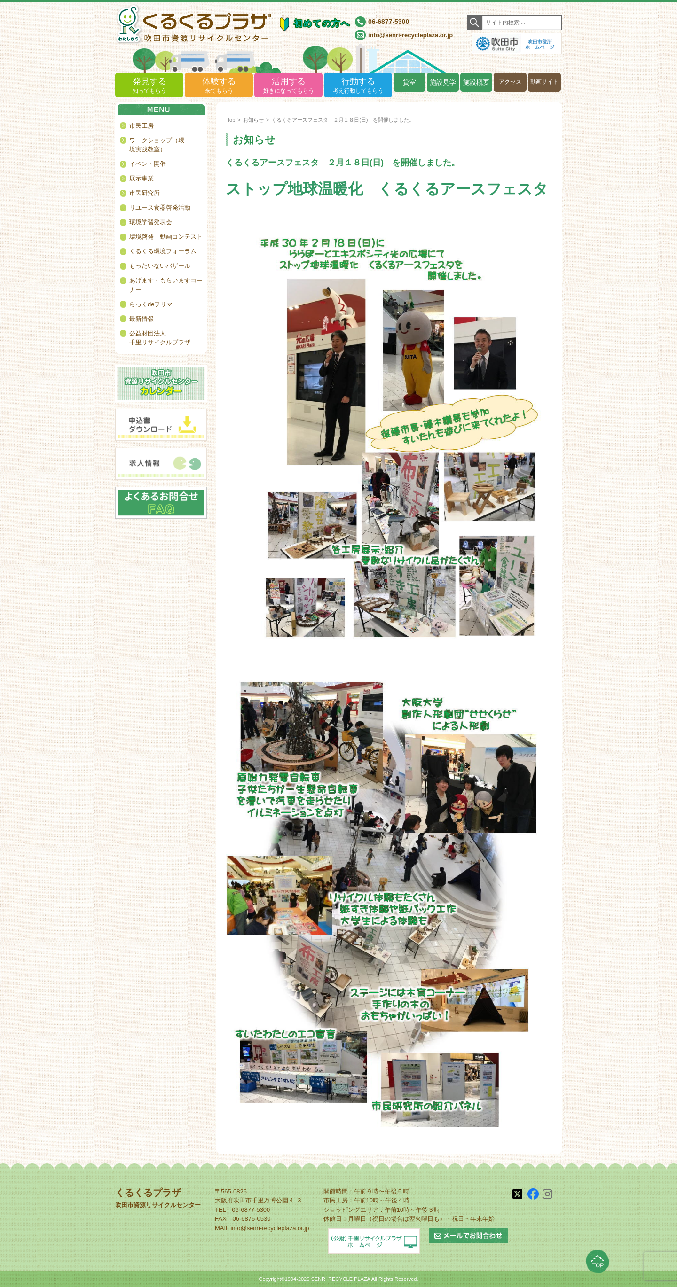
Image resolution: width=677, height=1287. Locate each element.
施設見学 (443, 82)
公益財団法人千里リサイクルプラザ (159, 338)
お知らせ (253, 120)
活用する (288, 86)
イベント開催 (147, 163)
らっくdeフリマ (151, 304)
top (231, 120)
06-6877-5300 (388, 21)
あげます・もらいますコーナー (166, 285)
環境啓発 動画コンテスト (166, 236)
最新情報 (141, 318)
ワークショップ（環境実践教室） (156, 145)
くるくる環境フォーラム (163, 251)
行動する (358, 86)
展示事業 (141, 178)
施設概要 (476, 82)
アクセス (510, 81)
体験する (219, 86)
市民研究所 (144, 192)
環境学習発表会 (150, 222)
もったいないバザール (159, 265)
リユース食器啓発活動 (159, 207)
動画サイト (544, 81)
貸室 (409, 82)
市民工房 (141, 125)
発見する (149, 86)
